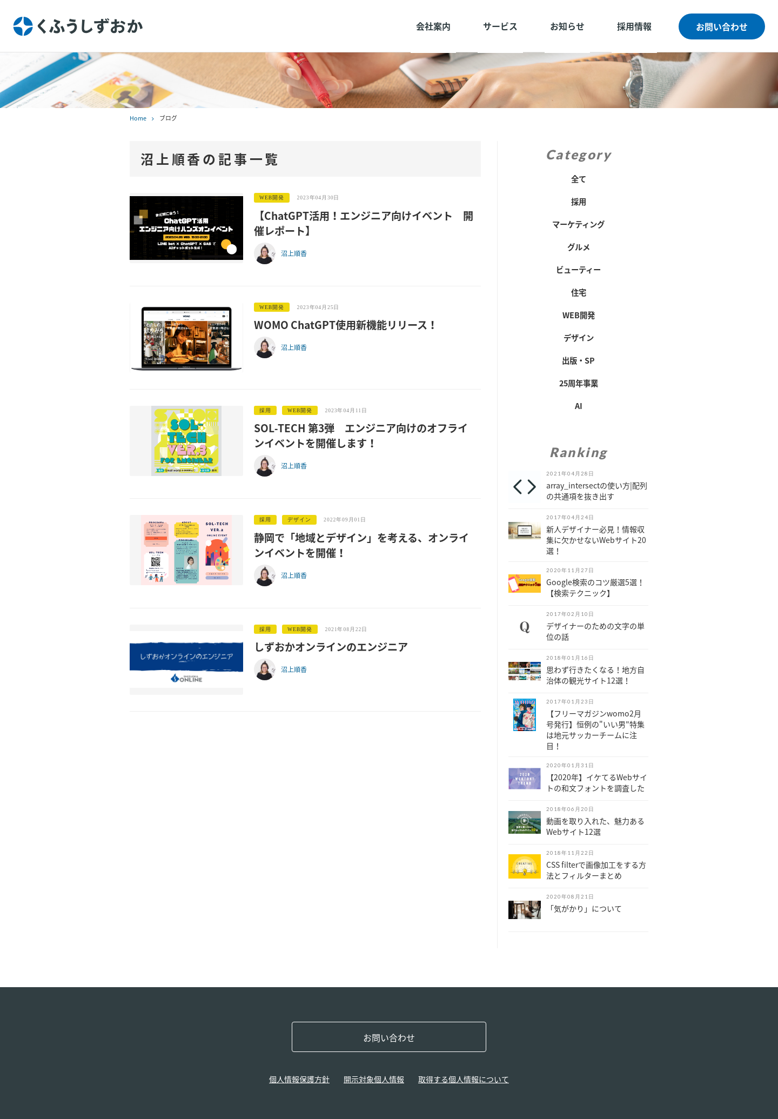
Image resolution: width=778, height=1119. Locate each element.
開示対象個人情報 (374, 1079)
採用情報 (634, 25)
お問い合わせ (722, 26)
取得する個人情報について (463, 1079)
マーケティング (578, 224)
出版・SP (578, 360)
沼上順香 (294, 253)
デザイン (579, 338)
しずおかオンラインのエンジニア (331, 646)
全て (578, 179)
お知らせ (567, 25)
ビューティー (578, 270)
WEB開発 (578, 315)
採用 (578, 201)
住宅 (578, 292)
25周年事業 (578, 383)
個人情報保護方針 (299, 1079)
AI (578, 406)
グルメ (578, 247)
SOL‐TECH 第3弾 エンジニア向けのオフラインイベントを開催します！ (361, 435)
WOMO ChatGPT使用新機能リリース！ (346, 324)
